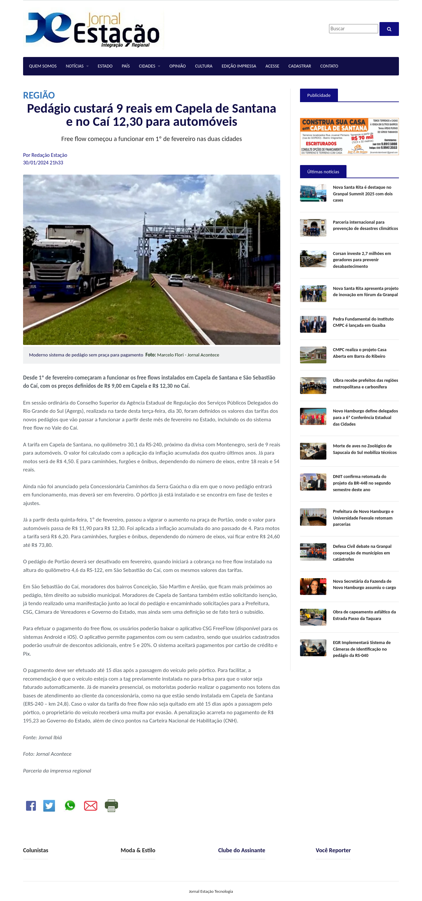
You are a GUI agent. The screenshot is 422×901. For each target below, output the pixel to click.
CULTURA (204, 66)
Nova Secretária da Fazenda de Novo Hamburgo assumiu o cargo (364, 584)
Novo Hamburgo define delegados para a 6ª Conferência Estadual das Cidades (365, 417)
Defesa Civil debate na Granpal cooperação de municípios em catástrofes (362, 553)
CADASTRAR (299, 66)
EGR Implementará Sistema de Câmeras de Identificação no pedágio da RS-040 (362, 649)
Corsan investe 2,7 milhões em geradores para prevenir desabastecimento (362, 260)
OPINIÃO (177, 66)
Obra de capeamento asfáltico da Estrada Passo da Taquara (364, 615)
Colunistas (35, 850)
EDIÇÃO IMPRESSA (239, 66)
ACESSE (272, 66)
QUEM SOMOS (43, 66)
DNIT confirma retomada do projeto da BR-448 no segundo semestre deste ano (362, 483)
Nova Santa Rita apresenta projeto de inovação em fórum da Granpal (366, 292)
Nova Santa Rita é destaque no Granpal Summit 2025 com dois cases (363, 193)
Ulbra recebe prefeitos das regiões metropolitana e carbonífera (365, 384)
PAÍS (126, 66)
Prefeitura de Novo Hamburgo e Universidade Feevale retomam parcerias (363, 518)
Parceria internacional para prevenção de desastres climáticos (365, 225)
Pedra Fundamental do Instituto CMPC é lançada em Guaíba (363, 322)
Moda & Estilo (138, 850)
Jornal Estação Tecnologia (211, 891)
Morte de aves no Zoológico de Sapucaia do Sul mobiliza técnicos (365, 449)
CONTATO (329, 66)
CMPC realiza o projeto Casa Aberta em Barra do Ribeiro (359, 353)
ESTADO (105, 66)
